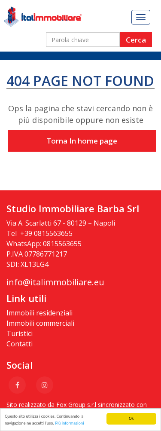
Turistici (19, 333)
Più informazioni (69, 423)
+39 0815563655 (46, 233)
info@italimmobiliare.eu (55, 282)
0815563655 (62, 243)
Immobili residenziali (39, 313)
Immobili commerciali (40, 323)
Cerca (136, 40)
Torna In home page (81, 141)
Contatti (19, 343)
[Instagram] (44, 385)
